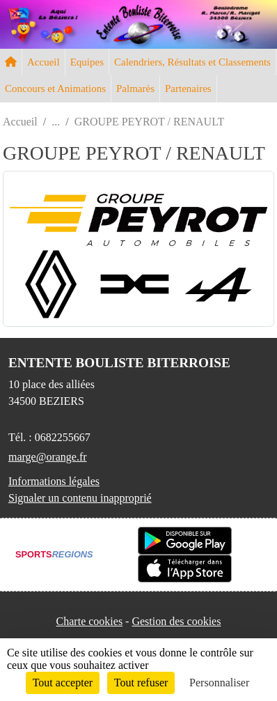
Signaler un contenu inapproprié (80, 498)
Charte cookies (89, 621)
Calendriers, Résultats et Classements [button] (192, 62)
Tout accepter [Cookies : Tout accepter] (63, 682)
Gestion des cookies (176, 621)
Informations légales (54, 481)
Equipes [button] (87, 62)
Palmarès (135, 88)
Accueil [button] (43, 62)
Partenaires (188, 88)
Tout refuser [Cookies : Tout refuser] (141, 682)
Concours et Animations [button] (55, 88)
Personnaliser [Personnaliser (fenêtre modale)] (219, 682)
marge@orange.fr (47, 457)
